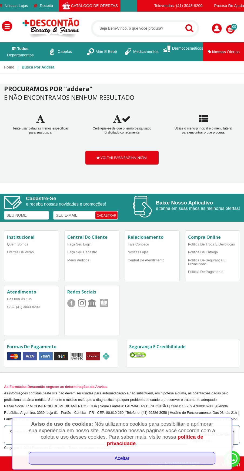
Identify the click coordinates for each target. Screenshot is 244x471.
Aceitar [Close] (122, 458)
